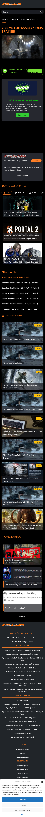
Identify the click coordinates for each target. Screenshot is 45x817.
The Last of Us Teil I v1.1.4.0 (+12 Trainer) (22, 668)
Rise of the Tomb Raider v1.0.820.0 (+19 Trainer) (20, 293)
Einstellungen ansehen (22, 810)
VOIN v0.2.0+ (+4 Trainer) (22, 675)
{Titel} (21, 814)
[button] (42, 782)
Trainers (4, 22)
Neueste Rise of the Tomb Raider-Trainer (15, 277)
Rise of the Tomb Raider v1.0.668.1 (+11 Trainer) (20, 304)
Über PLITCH (22, 115)
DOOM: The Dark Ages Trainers (22, 642)
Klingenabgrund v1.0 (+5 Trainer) (22, 679)
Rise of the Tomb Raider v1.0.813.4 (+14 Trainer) (20, 298)
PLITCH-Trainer (22, 700)
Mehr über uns (22, 175)
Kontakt (22, 753)
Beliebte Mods (23, 773)
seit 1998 (35, 161)
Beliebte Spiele (22, 765)
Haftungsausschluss (22, 757)
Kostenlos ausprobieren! (33, 71)
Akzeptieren (22, 800)
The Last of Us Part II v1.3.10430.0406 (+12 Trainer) (22, 664)
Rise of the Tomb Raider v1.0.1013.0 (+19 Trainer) (20, 288)
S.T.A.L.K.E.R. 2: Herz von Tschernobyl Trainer (22, 638)
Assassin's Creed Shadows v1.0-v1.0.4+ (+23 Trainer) (22, 650)
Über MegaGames (22, 749)
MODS (32, 192)
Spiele (14, 19)
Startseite (5, 19)
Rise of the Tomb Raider (28, 19)
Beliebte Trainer (22, 769)
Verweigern (22, 805)
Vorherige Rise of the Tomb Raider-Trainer (19, 309)
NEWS (6, 192)
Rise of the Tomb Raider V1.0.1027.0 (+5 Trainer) (20, 283)
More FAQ (22, 616)
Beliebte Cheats (22, 777)
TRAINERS (20, 192)
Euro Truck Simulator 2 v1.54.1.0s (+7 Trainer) (22, 729)
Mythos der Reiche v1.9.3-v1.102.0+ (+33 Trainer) (22, 672)
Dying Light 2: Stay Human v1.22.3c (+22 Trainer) (22, 654)
